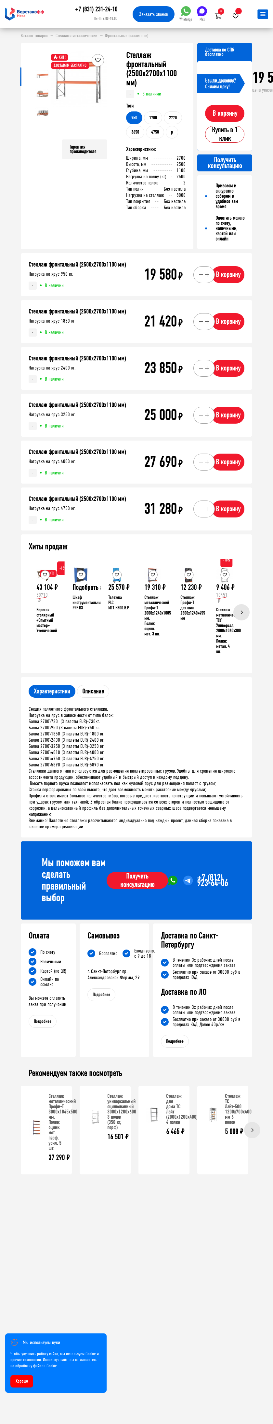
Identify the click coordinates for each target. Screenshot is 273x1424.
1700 (153, 118)
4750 (155, 132)
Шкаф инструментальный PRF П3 (87, 603)
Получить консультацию (137, 880)
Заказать (153, 14)
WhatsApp (185, 14)
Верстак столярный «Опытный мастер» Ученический (46, 620)
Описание (93, 691)
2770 (173, 118)
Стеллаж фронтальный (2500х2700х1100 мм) (77, 264)
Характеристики (52, 691)
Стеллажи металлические (76, 35)
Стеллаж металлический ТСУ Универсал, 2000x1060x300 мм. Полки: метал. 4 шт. (228, 630)
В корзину (225, 113)
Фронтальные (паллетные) (126, 35)
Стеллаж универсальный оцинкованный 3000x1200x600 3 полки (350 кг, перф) (121, 1111)
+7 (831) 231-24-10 (96, 9)
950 (134, 118)
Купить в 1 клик (225, 134)
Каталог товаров (34, 35)
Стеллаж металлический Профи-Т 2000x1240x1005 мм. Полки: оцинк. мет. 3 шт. (157, 616)
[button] (101, 92)
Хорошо (22, 1381)
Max (202, 14)
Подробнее (42, 1021)
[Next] (241, 612)
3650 (135, 132)
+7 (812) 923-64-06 (212, 880)
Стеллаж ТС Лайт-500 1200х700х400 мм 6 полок (238, 1109)
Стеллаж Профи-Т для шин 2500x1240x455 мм (192, 608)
